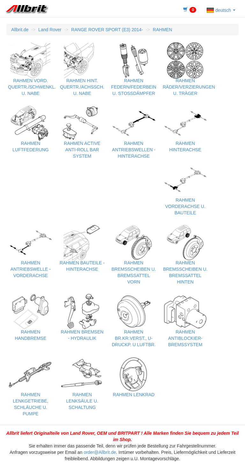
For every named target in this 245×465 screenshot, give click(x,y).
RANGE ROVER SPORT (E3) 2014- (107, 29)
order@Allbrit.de (100, 452)
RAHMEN (162, 29)
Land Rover (49, 29)
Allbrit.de (19, 29)
